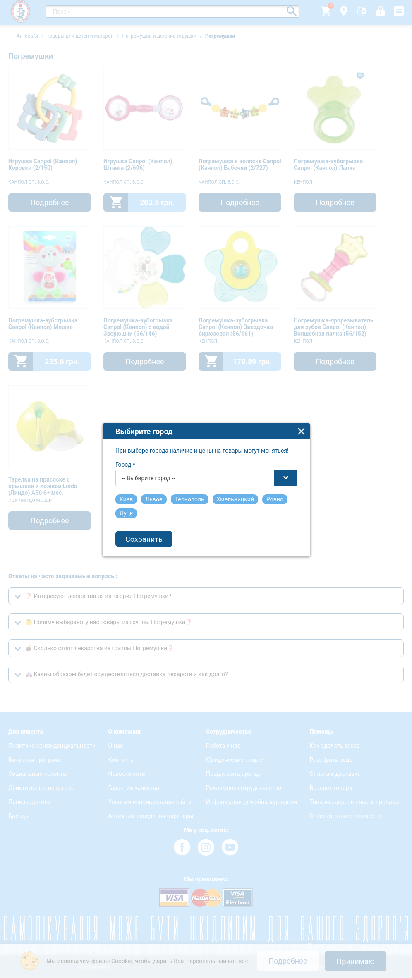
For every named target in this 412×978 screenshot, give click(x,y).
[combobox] (206, 449)
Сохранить (144, 511)
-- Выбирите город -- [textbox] (148, 450)
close (301, 403)
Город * (125, 436)
